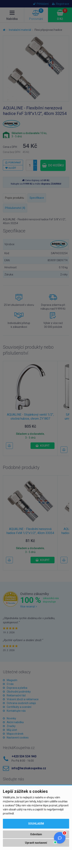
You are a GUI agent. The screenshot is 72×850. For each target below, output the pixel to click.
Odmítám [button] (36, 834)
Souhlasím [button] (36, 823)
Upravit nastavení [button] (36, 842)
